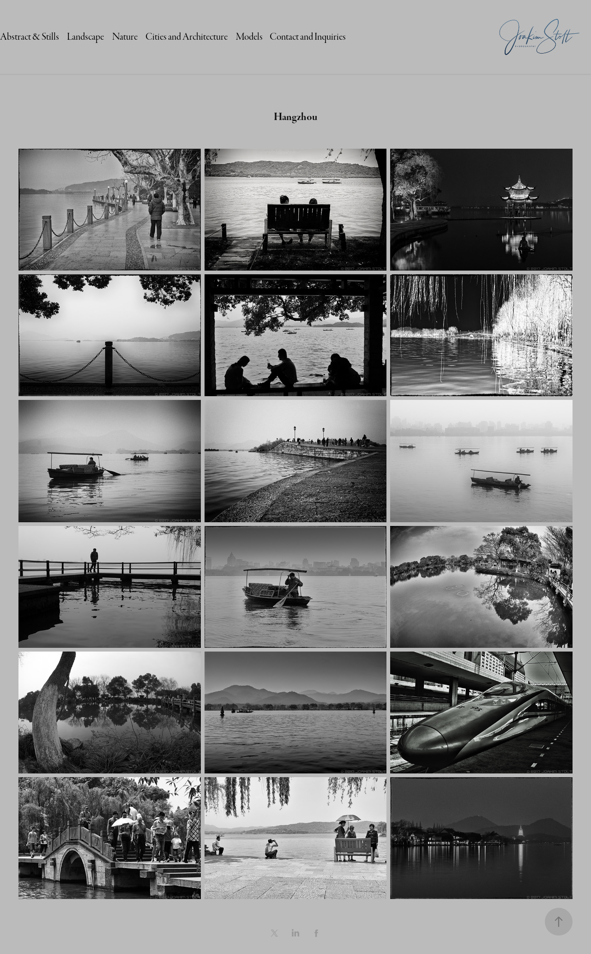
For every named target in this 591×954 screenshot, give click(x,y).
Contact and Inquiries (308, 36)
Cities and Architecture (186, 36)
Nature (125, 36)
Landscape (85, 36)
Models (249, 36)
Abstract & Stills (29, 36)
